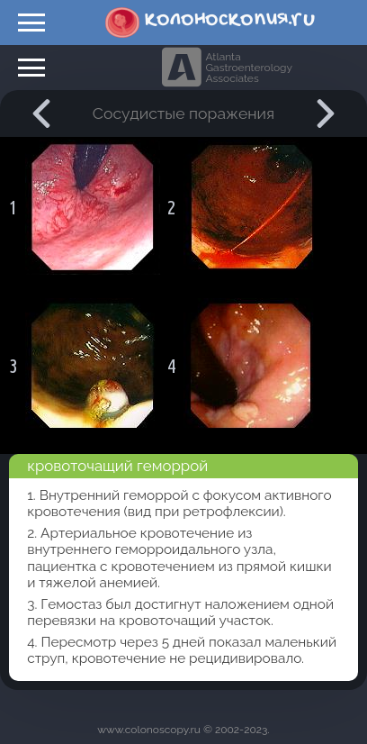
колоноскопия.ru (230, 19)
